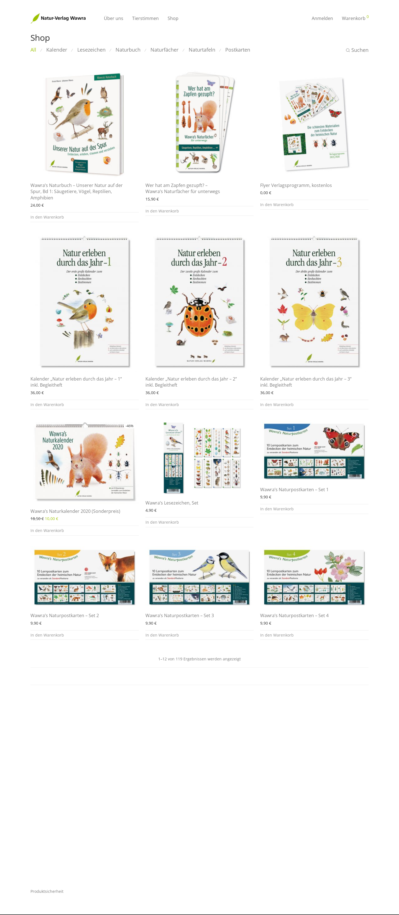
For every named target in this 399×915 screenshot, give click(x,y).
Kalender (56, 49)
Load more (199, 676)
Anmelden (322, 18)
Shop (173, 18)
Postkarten (237, 49)
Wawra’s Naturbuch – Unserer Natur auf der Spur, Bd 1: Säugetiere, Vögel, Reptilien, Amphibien (76, 191)
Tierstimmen (145, 18)
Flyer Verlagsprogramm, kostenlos (296, 185)
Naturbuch (128, 49)
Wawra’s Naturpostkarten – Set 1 (294, 489)
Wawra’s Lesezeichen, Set (171, 503)
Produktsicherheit (46, 891)
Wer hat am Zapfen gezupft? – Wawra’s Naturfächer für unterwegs (182, 188)
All (33, 49)
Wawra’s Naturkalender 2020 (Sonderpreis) (75, 511)
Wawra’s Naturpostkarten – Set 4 (294, 615)
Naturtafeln (202, 49)
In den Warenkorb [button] (47, 217)
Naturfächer (164, 49)
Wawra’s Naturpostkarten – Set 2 (64, 615)
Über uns (113, 18)
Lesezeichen (91, 49)
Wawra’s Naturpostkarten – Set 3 (179, 615)
